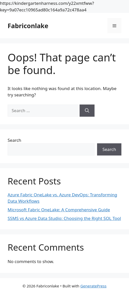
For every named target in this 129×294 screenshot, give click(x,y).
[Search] (87, 111)
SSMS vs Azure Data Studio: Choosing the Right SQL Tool (64, 218)
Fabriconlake (28, 25)
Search (14, 140)
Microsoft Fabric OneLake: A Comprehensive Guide (59, 210)
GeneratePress (93, 285)
